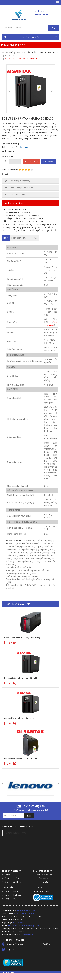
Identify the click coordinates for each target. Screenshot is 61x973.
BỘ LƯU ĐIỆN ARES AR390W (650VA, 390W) (22, 637)
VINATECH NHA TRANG (26, 910)
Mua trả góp (48, 161)
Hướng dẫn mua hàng (12, 891)
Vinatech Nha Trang (16, 832)
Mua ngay (31, 161)
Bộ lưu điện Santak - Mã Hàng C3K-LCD (24, 58)
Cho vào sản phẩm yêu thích (19, 187)
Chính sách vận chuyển (43, 874)
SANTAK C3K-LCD (14, 540)
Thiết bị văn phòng (49, 52)
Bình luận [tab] (34, 238)
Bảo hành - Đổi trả (41, 878)
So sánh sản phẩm (15, 194)
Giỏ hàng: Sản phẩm (30, 37)
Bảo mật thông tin (41, 882)
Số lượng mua (8, 156)
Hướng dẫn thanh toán (12, 895)
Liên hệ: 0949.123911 (41, 891)
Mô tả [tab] (5, 238)
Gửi (29, 816)
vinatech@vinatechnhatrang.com (23, 925)
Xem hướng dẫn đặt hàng (17, 181)
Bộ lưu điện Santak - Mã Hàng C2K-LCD (20, 678)
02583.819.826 (18, 922)
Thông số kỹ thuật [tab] (19, 238)
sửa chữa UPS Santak (38, 135)
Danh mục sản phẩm (13, 45)
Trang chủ (7, 52)
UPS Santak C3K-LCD (42, 129)
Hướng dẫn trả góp (11, 899)
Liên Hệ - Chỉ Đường (11, 878)
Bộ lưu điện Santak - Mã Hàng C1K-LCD (20, 718)
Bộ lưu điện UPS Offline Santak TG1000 (20, 758)
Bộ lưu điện (11, 55)
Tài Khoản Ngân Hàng (12, 882)
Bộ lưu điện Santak (10, 123)
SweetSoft (28, 934)
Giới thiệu (7, 874)
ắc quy (9, 138)
